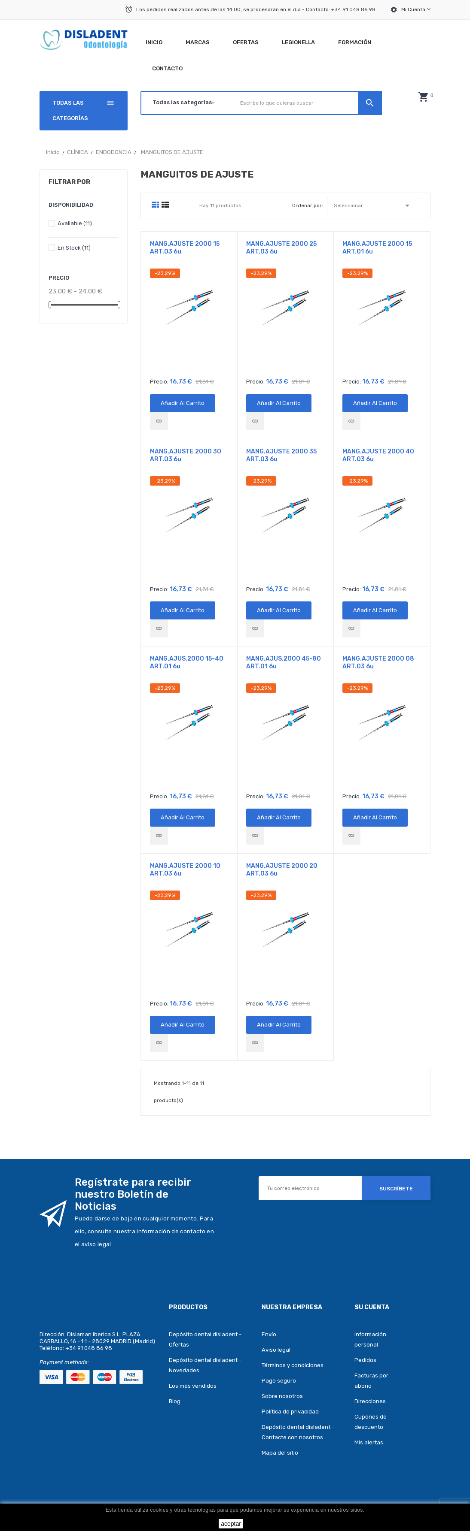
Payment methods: (64, 1362)
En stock (74, 248)
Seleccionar (373, 205)
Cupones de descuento (370, 1421)
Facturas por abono (371, 1380)
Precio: (159, 381)
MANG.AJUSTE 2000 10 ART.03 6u (185, 869)
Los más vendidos (193, 1386)
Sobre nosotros (282, 1396)
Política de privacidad (290, 1411)
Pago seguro (279, 1380)
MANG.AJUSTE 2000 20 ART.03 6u (281, 869)
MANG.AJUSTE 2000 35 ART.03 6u (281, 455)
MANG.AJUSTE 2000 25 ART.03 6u (281, 247)
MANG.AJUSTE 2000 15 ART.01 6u (377, 247)
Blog (174, 1401)
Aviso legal (276, 1350)
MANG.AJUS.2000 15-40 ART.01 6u (186, 662)
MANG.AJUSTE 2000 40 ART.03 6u (378, 455)
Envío (269, 1334)
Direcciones (370, 1401)
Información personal (370, 1339)
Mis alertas (368, 1442)
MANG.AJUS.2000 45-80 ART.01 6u (283, 662)
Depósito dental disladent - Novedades (205, 1365)
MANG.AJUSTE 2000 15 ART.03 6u (185, 247)
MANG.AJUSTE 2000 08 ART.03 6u (378, 662)
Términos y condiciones (293, 1365)
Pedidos (365, 1360)
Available (75, 223)
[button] (423, 97)
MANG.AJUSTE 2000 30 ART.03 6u (185, 455)
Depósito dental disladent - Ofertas (205, 1339)
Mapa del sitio (280, 1452)
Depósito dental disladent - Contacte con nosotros (298, 1432)
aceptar (231, 1523)
